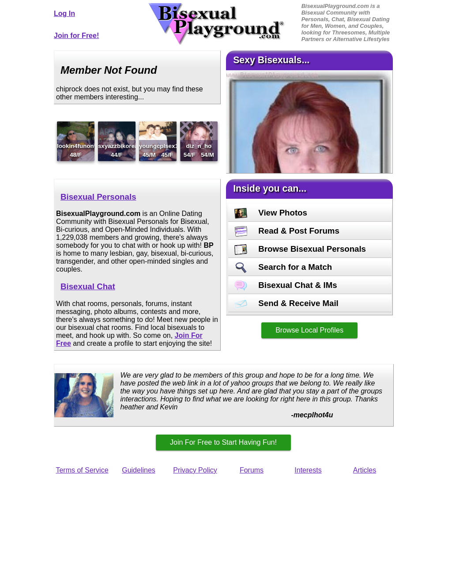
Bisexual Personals (98, 196)
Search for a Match (283, 267)
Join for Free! (76, 35)
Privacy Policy (195, 470)
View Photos (270, 212)
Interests (307, 470)
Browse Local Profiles (309, 330)
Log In (64, 13)
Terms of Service (82, 470)
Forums (252, 470)
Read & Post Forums (286, 230)
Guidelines (138, 470)
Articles (364, 470)
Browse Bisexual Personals (300, 248)
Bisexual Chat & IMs (285, 285)
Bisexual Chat (87, 286)
